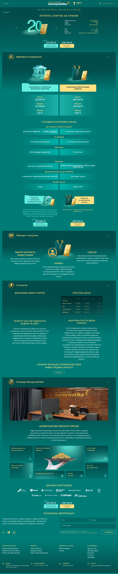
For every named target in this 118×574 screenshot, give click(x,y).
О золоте (90, 556)
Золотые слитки (9, 547)
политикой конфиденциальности (88, 534)
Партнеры (90, 558)
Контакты (90, 554)
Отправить (108, 533)
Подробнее (59, 373)
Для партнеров (92, 552)
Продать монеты (36, 552)
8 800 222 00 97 (107, 3)
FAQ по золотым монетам (39, 554)
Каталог (6, 12)
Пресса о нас (92, 550)
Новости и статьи (66, 547)
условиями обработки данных (69, 534)
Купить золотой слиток (10, 550)
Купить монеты (36, 550)
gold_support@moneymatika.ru (101, 567)
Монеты (34, 547)
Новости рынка (64, 550)
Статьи (61, 552)
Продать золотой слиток (11, 552)
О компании (92, 547)
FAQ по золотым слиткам (11, 554)
